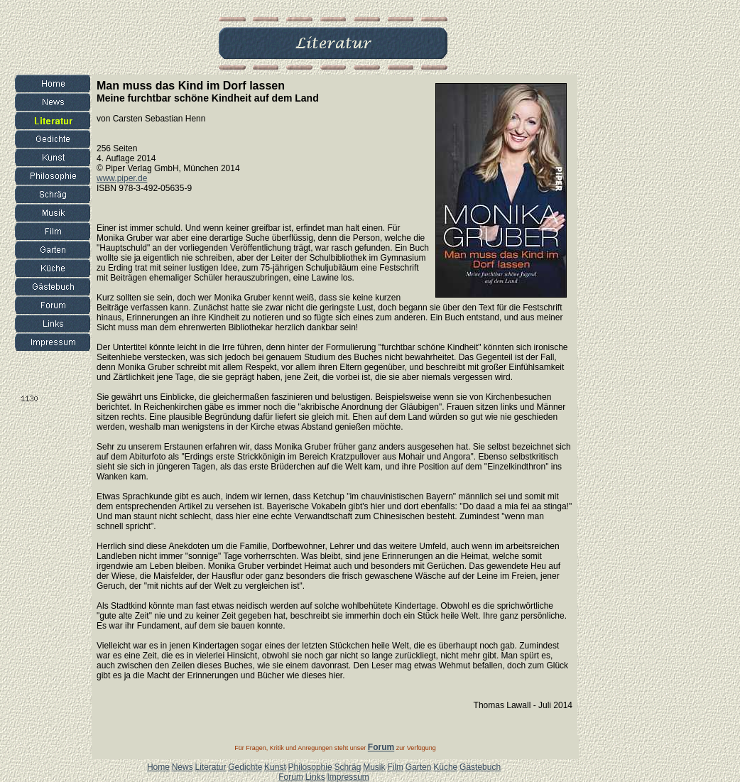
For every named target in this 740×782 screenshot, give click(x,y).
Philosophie (310, 767)
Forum (290, 777)
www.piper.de (122, 178)
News (182, 767)
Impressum (348, 777)
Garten (419, 767)
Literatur (210, 767)
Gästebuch (480, 767)
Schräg (347, 767)
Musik (374, 767)
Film (395, 767)
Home (158, 767)
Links (315, 777)
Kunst (275, 767)
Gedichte (245, 767)
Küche (445, 767)
